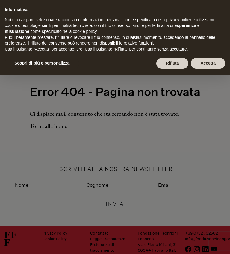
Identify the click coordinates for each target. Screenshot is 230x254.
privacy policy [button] (178, 19)
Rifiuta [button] (172, 63)
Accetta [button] (208, 63)
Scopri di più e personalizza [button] (41, 63)
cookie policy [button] (84, 31)
